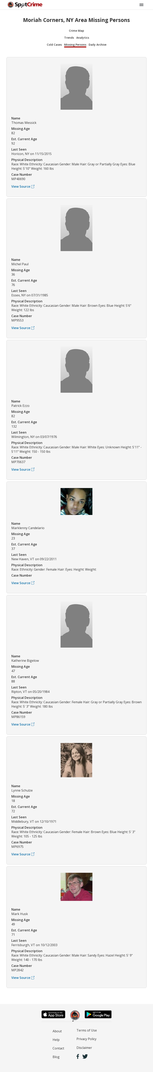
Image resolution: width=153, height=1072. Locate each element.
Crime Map (76, 31)
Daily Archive (97, 44)
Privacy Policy (86, 1039)
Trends (69, 37)
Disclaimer (84, 1047)
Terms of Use (86, 1030)
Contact (58, 1048)
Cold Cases (54, 44)
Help (56, 1039)
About (57, 1031)
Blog (56, 1057)
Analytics (82, 37)
